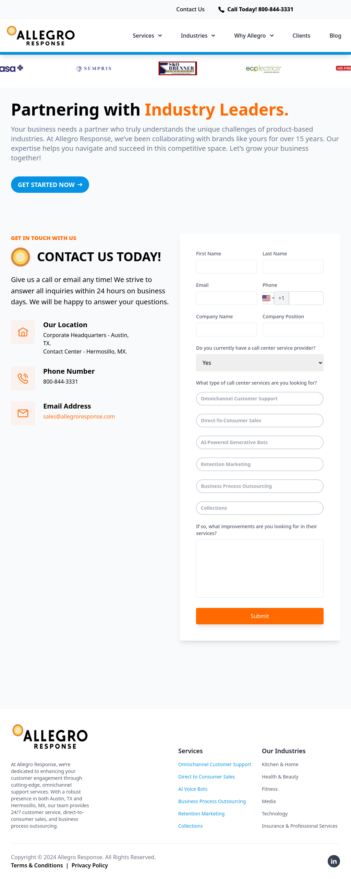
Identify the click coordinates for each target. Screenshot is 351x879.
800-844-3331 (60, 381)
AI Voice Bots (192, 789)
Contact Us (190, 9)
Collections (214, 508)
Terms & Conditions (37, 865)
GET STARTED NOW (52, 187)
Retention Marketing (226, 464)
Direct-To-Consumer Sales (231, 420)
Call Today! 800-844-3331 (255, 9)
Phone (270, 285)
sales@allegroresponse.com (79, 416)
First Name (208, 253)
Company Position (283, 316)
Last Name (275, 253)
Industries (198, 35)
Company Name (214, 316)
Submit (260, 616)
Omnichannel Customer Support (239, 398)
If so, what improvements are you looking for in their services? (256, 529)
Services (147, 35)
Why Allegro (253, 35)
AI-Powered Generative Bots (234, 442)
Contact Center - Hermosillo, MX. (85, 351)
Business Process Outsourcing (236, 486)
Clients (302, 35)
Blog (335, 35)
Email (202, 285)
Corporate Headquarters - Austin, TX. (86, 339)
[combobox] (268, 298)
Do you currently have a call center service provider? (255, 348)
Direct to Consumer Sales (206, 776)
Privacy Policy (90, 865)
